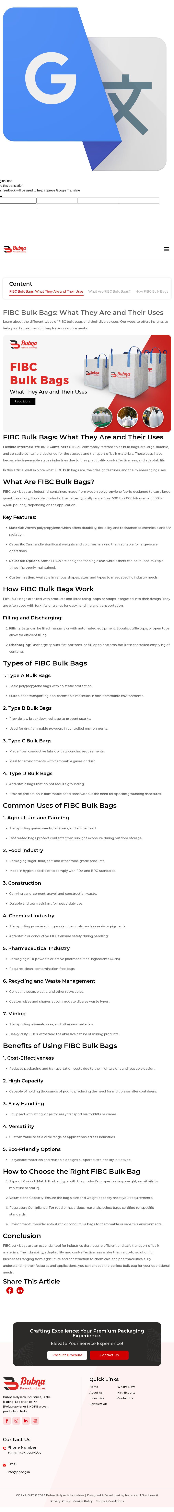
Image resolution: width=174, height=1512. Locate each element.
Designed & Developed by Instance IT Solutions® (122, 1495)
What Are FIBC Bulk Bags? (109, 291)
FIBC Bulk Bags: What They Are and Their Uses (46, 291)
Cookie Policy (83, 1501)
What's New (126, 1387)
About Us (96, 1392)
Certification (98, 1404)
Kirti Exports (126, 1392)
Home (93, 1387)
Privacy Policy (60, 1501)
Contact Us (109, 1355)
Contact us (125, 1398)
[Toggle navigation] (166, 249)
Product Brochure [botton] (67, 1355)
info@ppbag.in (19, 1472)
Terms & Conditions (110, 1501)
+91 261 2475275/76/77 (24, 1453)
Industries (96, 1398)
